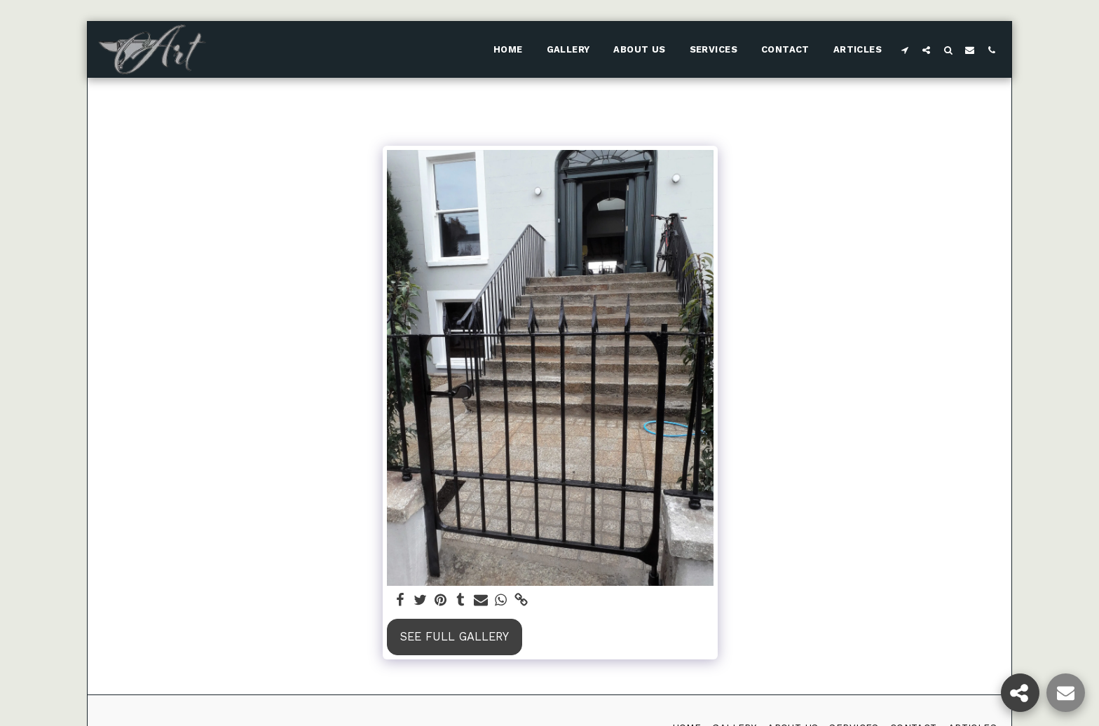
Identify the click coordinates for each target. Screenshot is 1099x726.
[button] (904, 50)
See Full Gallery (454, 636)
